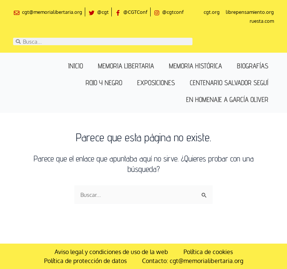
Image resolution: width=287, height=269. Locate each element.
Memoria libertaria (126, 66)
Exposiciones (156, 82)
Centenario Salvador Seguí (229, 82)
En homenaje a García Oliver (227, 99)
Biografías (252, 66)
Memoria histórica (195, 66)
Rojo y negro (104, 82)
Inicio (75, 66)
